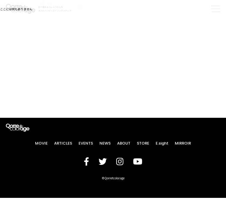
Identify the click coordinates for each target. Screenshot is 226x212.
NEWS (105, 143)
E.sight (162, 143)
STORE (143, 143)
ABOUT (123, 143)
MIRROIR (183, 143)
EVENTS (86, 143)
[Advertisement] (113, 50)
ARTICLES (63, 143)
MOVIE (41, 143)
